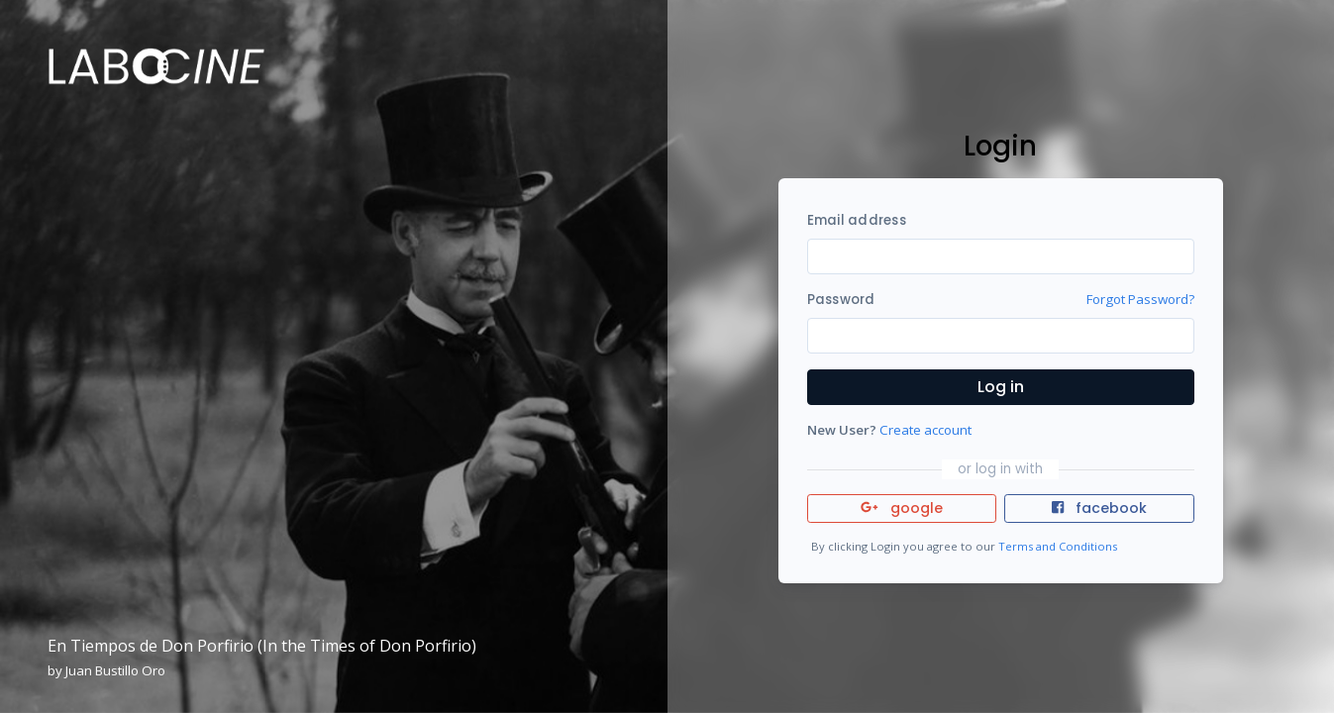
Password (841, 299)
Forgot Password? (1140, 299)
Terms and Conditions (1057, 546)
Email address (856, 220)
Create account (925, 430)
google (902, 508)
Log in (1000, 386)
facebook (1099, 508)
